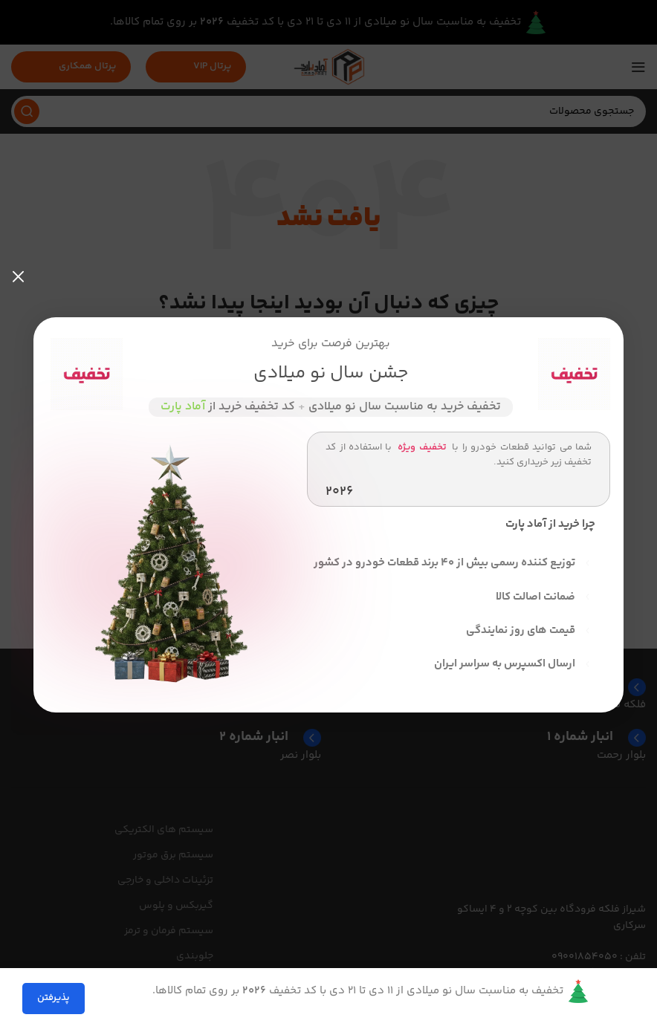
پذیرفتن (53, 997)
